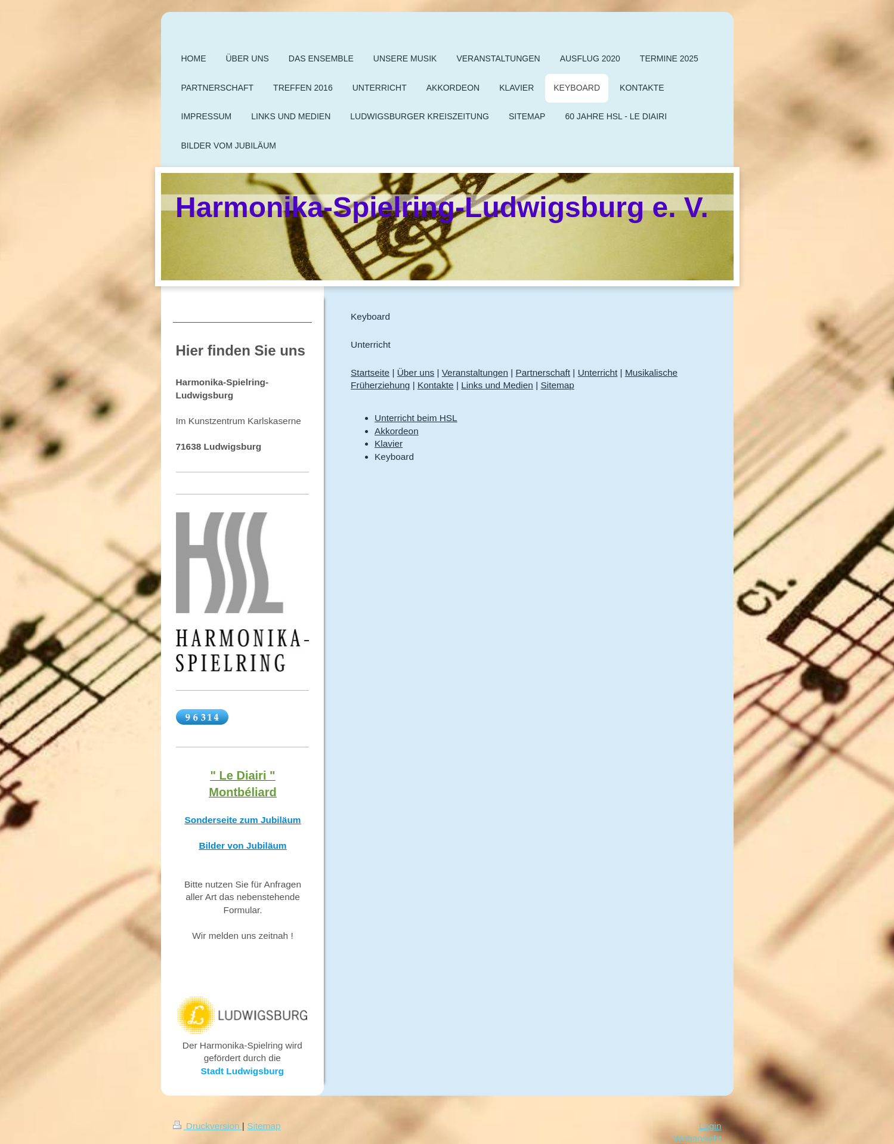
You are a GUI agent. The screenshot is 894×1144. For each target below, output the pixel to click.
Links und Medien (497, 385)
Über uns (415, 372)
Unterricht (598, 372)
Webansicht (697, 1138)
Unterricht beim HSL (416, 418)
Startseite (370, 372)
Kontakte (435, 385)
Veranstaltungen (475, 372)
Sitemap (557, 385)
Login (710, 1126)
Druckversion (207, 1126)
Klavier (389, 443)
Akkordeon (397, 431)
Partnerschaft (543, 372)
